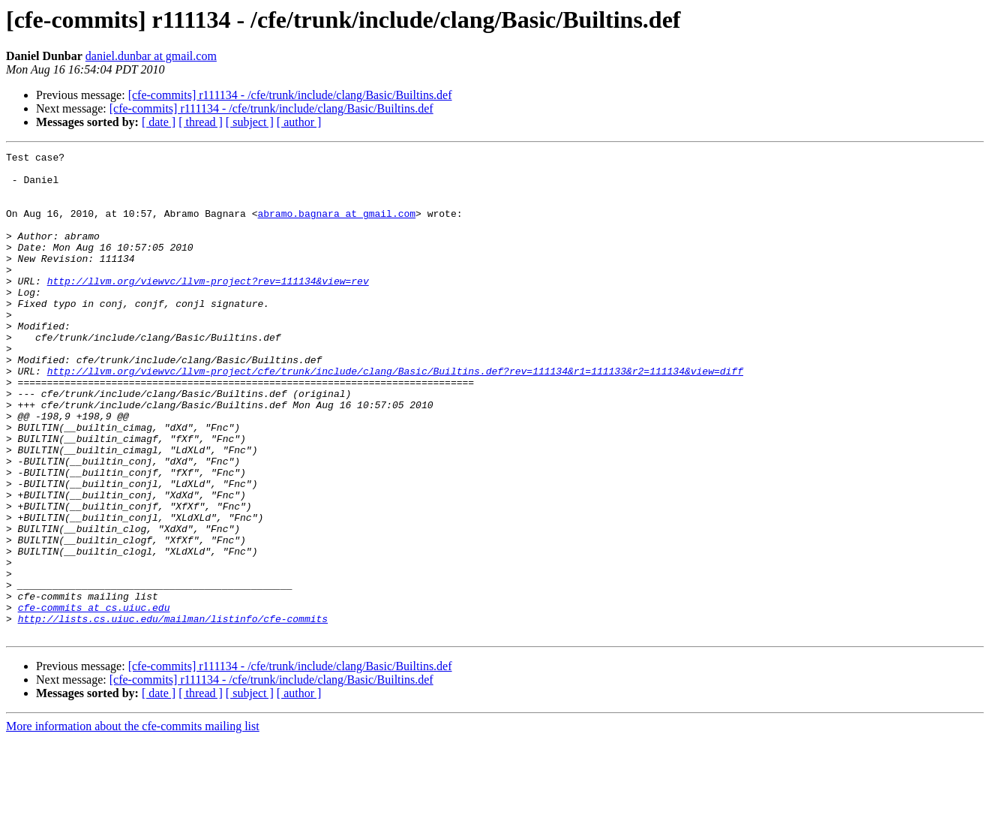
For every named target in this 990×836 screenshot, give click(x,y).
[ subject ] (250, 122)
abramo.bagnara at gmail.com (336, 226)
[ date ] (159, 122)
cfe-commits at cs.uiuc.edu (94, 699)
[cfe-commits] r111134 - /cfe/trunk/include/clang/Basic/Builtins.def (290, 95)
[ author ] (299, 122)
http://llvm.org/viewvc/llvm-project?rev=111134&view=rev (208, 307)
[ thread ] (200, 122)
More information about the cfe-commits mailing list (133, 822)
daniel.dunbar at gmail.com (151, 56)
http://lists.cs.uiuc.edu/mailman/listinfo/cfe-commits (173, 713)
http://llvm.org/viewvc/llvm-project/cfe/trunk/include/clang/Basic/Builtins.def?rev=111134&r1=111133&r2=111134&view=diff (395, 416)
